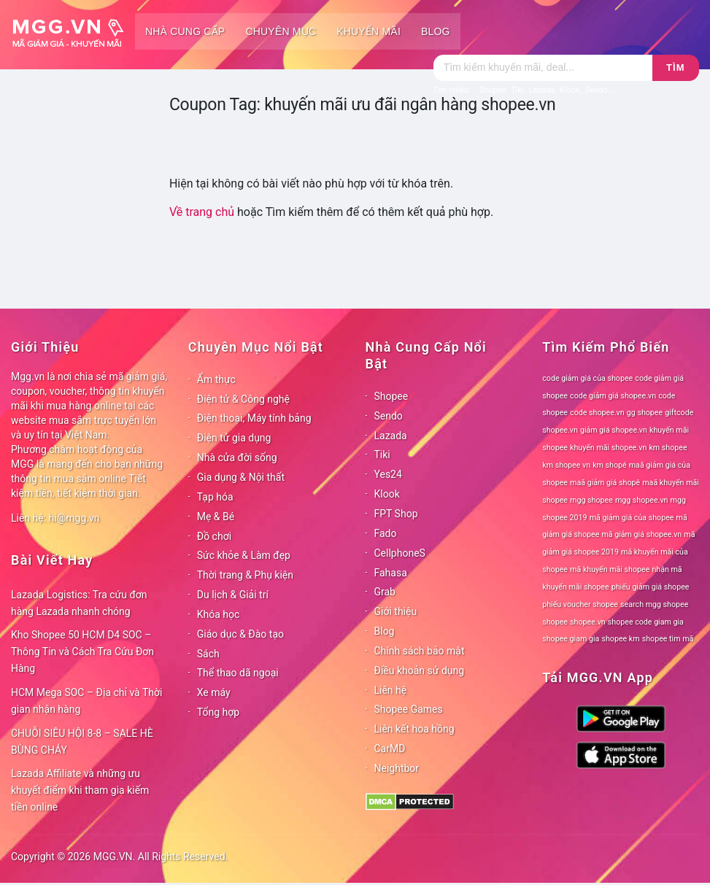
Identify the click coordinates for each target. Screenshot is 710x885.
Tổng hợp (218, 712)
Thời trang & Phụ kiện (245, 575)
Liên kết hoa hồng (414, 729)
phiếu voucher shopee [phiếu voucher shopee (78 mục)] (580, 604)
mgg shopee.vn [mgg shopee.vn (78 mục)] (641, 500)
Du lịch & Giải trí (233, 594)
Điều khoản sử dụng (419, 670)
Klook (387, 494)
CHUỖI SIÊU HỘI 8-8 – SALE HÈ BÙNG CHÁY (82, 741)
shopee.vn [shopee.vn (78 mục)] (588, 622)
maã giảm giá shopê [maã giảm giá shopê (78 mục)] (605, 482)
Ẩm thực (216, 379)
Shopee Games (408, 709)
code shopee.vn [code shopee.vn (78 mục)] (597, 412)
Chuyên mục (280, 31)
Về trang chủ (201, 212)
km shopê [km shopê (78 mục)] (609, 465)
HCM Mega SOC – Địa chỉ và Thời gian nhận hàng (86, 701)
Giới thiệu (395, 611)
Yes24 (388, 474)
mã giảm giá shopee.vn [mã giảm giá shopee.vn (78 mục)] (641, 534)
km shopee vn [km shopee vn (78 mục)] (566, 465)
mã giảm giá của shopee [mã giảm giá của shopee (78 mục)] (632, 517)
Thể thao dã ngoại (238, 673)
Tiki (382, 454)
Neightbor (397, 768)
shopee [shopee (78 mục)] (555, 622)
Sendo (388, 416)
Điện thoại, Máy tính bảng (254, 418)
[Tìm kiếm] (542, 68)
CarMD (390, 748)
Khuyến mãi (368, 31)
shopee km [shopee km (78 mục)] (620, 639)
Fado (385, 533)
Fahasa (390, 573)
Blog (435, 31)
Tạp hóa (215, 497)
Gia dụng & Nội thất (241, 477)
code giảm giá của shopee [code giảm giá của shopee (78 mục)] (587, 378)
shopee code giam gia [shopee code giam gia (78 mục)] (646, 622)
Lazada (390, 435)
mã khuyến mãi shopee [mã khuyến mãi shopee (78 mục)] (609, 569)
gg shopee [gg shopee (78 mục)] (645, 412)
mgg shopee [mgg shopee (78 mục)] (591, 500)
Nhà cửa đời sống (237, 457)
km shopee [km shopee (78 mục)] (668, 447)
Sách (208, 654)
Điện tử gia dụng (234, 438)
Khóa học (218, 614)
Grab (384, 592)
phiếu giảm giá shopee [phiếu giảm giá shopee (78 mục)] (650, 587)
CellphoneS (399, 553)
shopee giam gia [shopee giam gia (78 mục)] (570, 639)
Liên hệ (390, 690)
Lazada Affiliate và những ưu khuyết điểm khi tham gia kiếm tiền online (80, 790)
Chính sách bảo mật (419, 651)
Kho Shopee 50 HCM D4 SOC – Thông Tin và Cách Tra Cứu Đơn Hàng (82, 651)
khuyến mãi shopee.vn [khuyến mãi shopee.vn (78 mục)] (608, 447)
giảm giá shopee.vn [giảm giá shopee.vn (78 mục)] (613, 430)
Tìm (675, 67)
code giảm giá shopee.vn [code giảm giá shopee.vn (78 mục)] (613, 396)
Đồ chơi (214, 536)
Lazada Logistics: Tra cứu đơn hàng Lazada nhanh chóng (79, 603)
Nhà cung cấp (185, 31)
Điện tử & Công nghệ (243, 399)
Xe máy (214, 692)
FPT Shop (396, 513)
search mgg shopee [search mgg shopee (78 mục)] (654, 604)
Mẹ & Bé (215, 516)
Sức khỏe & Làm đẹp (243, 555)
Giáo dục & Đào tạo (240, 634)
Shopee (391, 396)
